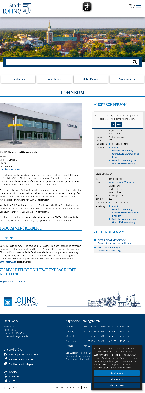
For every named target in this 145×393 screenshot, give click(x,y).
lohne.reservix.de (8, 261)
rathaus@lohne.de (19, 336)
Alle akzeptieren (116, 385)
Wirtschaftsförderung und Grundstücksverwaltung (124, 162)
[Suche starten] (135, 62)
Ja (113, 124)
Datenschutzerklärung (104, 367)
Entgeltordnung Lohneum (12, 281)
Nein (119, 124)
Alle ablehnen (116, 379)
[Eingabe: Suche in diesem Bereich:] (70, 62)
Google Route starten (10, 169)
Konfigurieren (116, 373)
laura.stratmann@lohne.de (121, 182)
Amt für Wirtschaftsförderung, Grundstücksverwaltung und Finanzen (125, 152)
